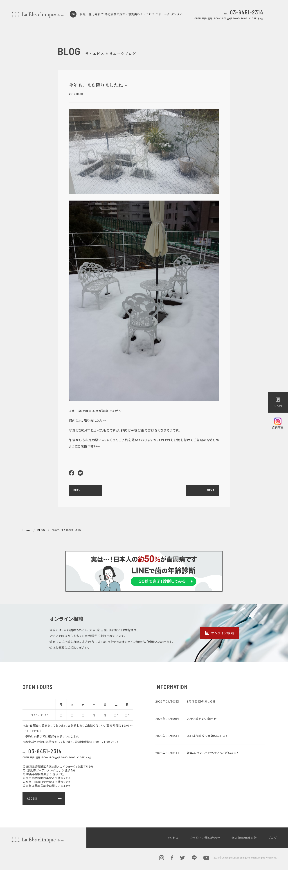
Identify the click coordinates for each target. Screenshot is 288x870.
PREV (77, 490)
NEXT (211, 490)
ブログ (272, 838)
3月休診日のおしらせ (201, 701)
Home (26, 530)
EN (73, 14)
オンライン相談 (219, 632)
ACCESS (45, 798)
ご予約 (278, 402)
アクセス (172, 838)
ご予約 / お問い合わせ (205, 838)
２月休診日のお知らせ (202, 718)
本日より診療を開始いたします (207, 736)
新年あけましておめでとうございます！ (212, 753)
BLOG (41, 530)
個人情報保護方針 (244, 838)
